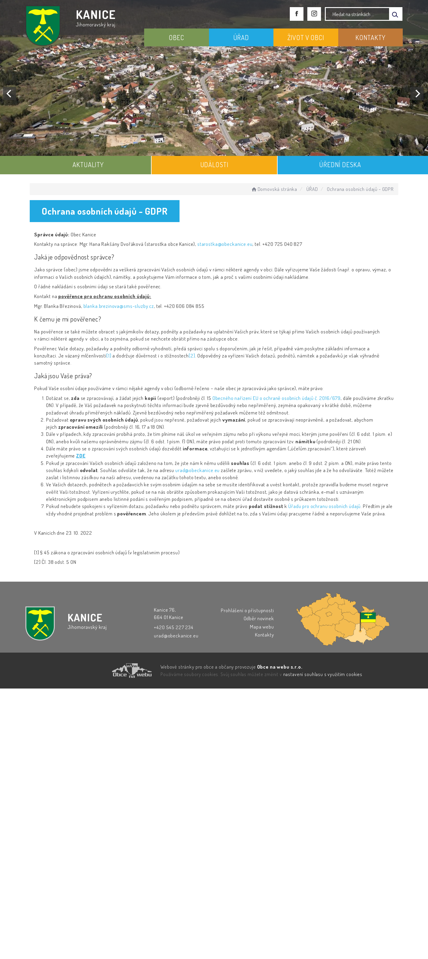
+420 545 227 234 (173, 627)
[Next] (417, 93)
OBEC (176, 37)
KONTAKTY (370, 37)
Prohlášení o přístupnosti (247, 610)
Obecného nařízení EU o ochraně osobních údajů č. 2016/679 (277, 398)
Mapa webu (262, 626)
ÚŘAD (241, 37)
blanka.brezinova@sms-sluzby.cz (119, 306)
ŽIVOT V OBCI (305, 37)
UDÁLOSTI (214, 164)
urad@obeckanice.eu (197, 470)
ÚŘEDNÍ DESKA (340, 164)
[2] (192, 355)
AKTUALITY (88, 164)
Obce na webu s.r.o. (280, 667)
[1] (108, 355)
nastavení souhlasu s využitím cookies (322, 674)
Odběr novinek (259, 618)
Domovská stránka (274, 189)
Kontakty (264, 635)
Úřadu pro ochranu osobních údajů (324, 506)
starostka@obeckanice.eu (225, 244)
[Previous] (9, 93)
